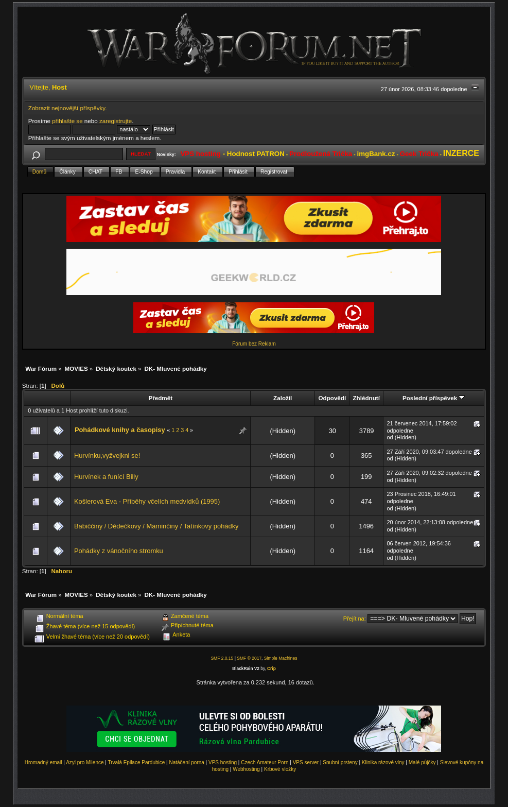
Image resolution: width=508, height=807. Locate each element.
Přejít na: (354, 618)
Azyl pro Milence (84, 762)
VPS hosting (222, 762)
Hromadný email (43, 762)
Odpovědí (332, 397)
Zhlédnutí (366, 397)
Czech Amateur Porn (264, 762)
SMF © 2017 (249, 658)
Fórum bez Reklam (253, 344)
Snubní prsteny (340, 762)
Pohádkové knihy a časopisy (120, 430)
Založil (282, 397)
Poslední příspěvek (433, 397)
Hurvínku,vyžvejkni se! (107, 455)
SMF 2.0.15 (222, 658)
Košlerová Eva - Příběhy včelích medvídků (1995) (147, 501)
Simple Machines (280, 658)
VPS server (306, 762)
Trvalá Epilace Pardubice (136, 762)
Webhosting (246, 769)
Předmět (160, 397)
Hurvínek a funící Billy (106, 476)
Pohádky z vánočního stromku (118, 551)
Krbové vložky (280, 769)
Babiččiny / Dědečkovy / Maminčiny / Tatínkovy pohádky (156, 526)
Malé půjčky (422, 762)
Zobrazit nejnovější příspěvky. (67, 108)
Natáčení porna (186, 762)
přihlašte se (67, 120)
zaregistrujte (115, 120)
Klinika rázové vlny (383, 762)
